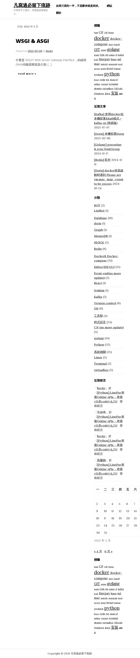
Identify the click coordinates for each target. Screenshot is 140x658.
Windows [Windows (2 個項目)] (99, 93)
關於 (58, 13)
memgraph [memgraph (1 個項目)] (113, 64)
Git (96, 308)
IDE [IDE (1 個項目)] (106, 55)
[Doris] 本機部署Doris (109, 134)
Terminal (100, 363)
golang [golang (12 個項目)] (113, 49)
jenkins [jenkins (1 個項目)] (112, 55)
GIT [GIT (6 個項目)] (97, 50)
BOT (97, 205)
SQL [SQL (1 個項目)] (107, 80)
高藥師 (101, 460)
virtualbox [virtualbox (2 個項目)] (107, 88)
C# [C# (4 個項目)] (101, 32)
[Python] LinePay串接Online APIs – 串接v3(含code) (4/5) (109, 397)
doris (97, 223)
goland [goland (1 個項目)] (103, 50)
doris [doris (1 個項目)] (111, 44)
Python (99, 344)
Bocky (49, 51)
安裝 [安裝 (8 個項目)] (114, 93)
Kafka (98, 297)
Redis (98, 249)
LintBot (99, 210)
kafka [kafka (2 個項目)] (121, 54)
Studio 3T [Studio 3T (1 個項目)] (114, 80)
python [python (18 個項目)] (112, 74)
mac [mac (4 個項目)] (97, 64)
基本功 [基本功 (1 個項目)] (107, 94)
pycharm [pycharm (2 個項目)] (98, 74)
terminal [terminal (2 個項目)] (113, 84)
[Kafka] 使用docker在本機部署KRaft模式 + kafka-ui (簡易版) (109, 118)
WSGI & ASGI (32, 40)
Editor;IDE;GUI (104, 267)
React (98, 283)
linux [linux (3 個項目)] (114, 59)
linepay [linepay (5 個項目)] (104, 59)
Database (100, 218)
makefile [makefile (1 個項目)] (104, 64)
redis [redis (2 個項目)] (102, 79)
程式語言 (100, 322)
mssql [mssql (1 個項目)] (103, 68)
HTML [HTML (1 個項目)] (102, 55)
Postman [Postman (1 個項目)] (117, 68)
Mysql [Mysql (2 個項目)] (109, 68)
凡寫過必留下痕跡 (32, 5)
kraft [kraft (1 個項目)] (96, 59)
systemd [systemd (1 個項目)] (104, 84)
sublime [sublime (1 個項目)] (97, 84)
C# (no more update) (109, 327)
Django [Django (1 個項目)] (111, 32)
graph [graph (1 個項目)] (96, 55)
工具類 (98, 316)
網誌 (109, 6)
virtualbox (101, 370)
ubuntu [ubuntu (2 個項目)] (98, 88)
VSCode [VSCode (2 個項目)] (118, 88)
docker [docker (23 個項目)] (101, 38)
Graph (98, 230)
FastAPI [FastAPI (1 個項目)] (117, 44)
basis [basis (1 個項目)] (96, 32)
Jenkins (99, 290)
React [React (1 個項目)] (96, 80)
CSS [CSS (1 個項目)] (105, 32)
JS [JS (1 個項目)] (116, 55)
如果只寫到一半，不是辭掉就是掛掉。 (78, 6)
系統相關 (100, 352)
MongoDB (101, 236)
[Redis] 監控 (102, 160)
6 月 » (109, 551)
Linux (98, 357)
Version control (105, 303)
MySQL (99, 242)
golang (99, 338)
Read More (26, 73)
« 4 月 (98, 551)
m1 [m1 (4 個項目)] (119, 59)
